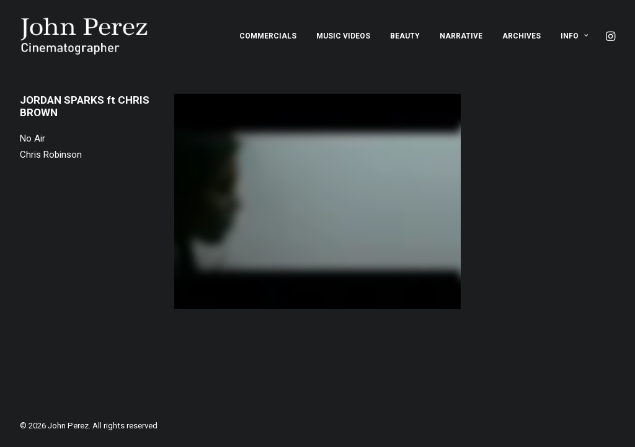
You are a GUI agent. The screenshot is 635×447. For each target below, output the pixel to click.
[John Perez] (84, 36)
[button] (609, 36)
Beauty (405, 36)
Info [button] (574, 36)
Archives (521, 36)
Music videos (343, 36)
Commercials (267, 36)
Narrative (461, 36)
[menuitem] (268, 36)
